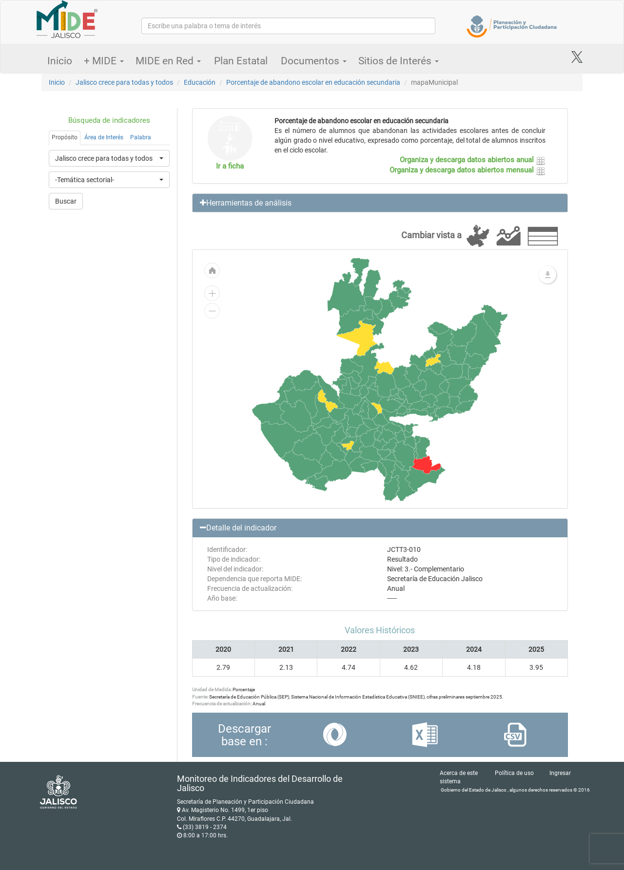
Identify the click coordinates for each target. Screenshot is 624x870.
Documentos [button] (314, 61)
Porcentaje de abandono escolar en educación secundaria (313, 82)
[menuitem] (419, 386)
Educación (199, 82)
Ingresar (560, 773)
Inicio (59, 61)
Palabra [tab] (140, 137)
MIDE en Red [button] (168, 61)
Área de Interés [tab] (103, 137)
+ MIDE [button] (104, 61)
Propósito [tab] (65, 137)
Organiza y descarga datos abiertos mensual (468, 170)
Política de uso (514, 773)
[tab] (380, 203)
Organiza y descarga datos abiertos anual (473, 159)
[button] (380, 203)
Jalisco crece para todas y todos (124, 82)
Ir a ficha (230, 166)
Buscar (66, 201)
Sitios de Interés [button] (398, 61)
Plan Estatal (241, 61)
